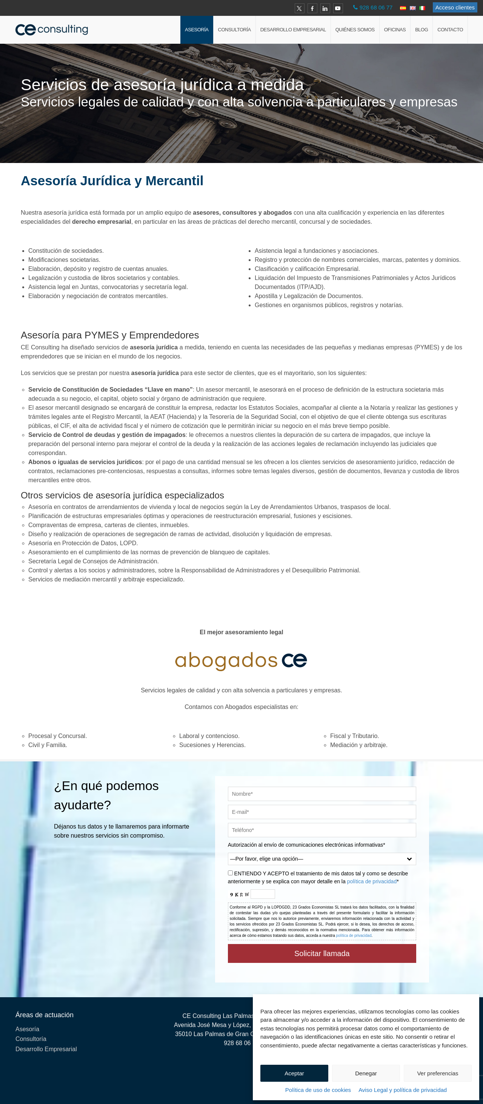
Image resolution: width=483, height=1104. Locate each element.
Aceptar (294, 1073)
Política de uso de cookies (318, 1090)
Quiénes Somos (355, 29)
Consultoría (234, 29)
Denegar (366, 1073)
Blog (421, 29)
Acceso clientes (455, 7)
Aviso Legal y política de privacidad (402, 1090)
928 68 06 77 (376, 7)
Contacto (450, 29)
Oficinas (395, 29)
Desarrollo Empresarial (293, 29)
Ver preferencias (437, 1073)
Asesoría (196, 29)
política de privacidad (372, 881)
